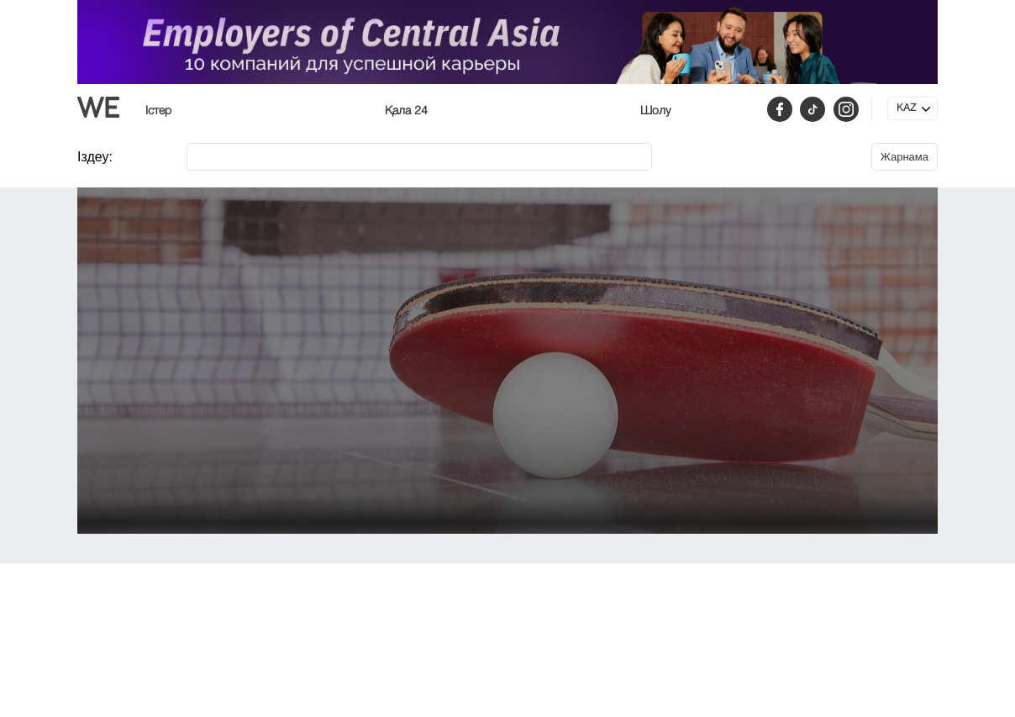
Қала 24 (406, 111)
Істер (158, 111)
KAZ (906, 108)
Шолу (655, 111)
